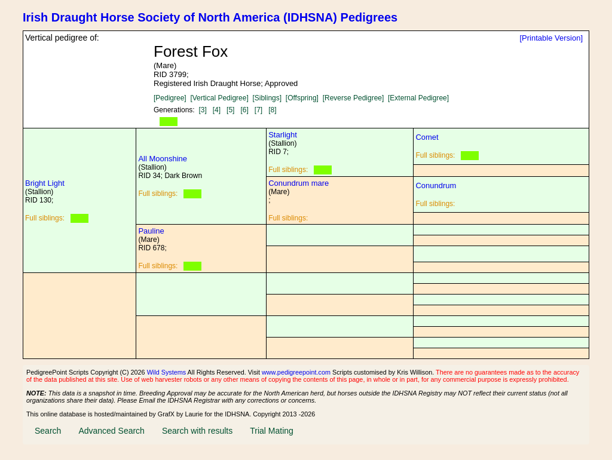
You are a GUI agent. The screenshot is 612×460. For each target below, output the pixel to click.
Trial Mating (271, 431)
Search (48, 431)
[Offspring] (302, 98)
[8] (272, 110)
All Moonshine (162, 158)
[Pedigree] (170, 98)
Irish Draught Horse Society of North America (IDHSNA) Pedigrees (210, 17)
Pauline (151, 230)
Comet (426, 137)
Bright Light (45, 183)
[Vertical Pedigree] (219, 98)
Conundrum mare (298, 183)
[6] (244, 110)
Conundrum (435, 185)
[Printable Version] (551, 37)
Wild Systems (166, 372)
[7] (258, 110)
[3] (202, 110)
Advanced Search (111, 431)
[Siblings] (266, 98)
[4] (217, 110)
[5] (230, 110)
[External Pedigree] (418, 98)
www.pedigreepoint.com (296, 372)
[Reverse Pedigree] (353, 98)
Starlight (282, 134)
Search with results (197, 431)
